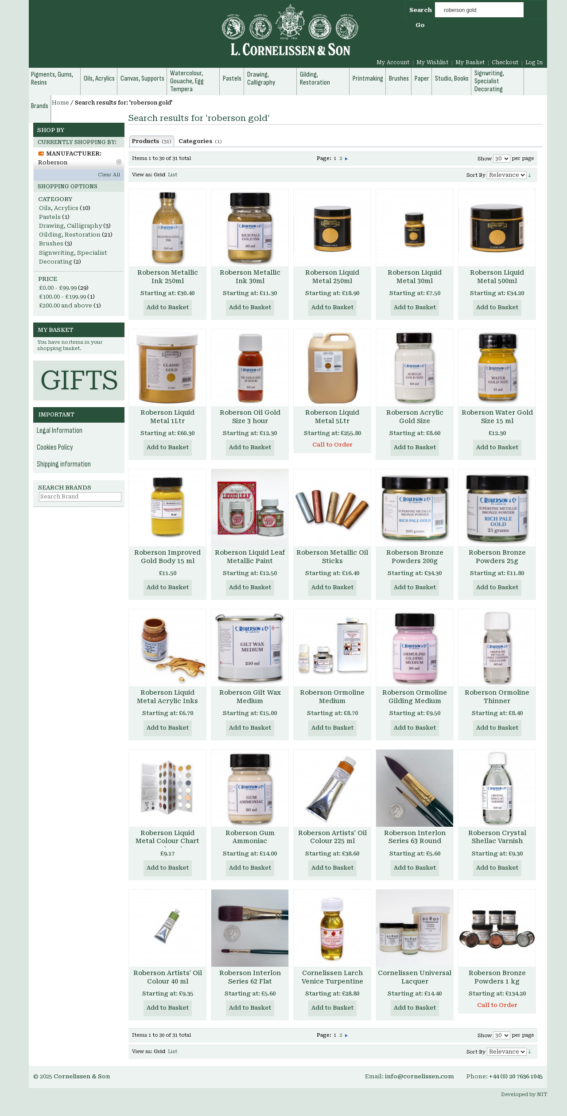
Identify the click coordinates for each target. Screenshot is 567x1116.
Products (151, 141)
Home (60, 103)
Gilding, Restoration (70, 234)
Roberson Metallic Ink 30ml (250, 276)
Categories (200, 141)
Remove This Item (119, 161)
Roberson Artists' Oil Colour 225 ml (332, 837)
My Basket (470, 62)
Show (485, 159)
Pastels (50, 217)
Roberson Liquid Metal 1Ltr (167, 416)
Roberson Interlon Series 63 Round (415, 837)
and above (65, 305)
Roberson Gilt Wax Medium (250, 696)
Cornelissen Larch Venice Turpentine (332, 977)
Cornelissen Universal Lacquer (414, 977)
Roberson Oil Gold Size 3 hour (250, 416)
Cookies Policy (55, 447)
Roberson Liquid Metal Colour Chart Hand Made (167, 841)
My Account (393, 62)
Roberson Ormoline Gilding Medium (414, 696)
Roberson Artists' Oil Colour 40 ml (167, 977)
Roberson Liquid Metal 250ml (332, 276)
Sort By (475, 175)
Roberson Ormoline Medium (332, 696)
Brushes (51, 243)
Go (420, 25)
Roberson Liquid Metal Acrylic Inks (167, 696)
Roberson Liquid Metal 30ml (415, 276)
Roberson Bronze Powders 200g (414, 556)
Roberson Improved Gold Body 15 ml (167, 556)
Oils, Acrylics (58, 208)
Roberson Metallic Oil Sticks (332, 556)
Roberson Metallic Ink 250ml (167, 276)
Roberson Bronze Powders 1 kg (497, 977)
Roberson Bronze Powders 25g (497, 556)
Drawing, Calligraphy (70, 225)
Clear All (109, 175)
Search (420, 10)
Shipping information (64, 464)
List (172, 175)
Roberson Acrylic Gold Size (414, 416)
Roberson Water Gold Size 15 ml (497, 416)
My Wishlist (432, 62)
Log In (534, 62)
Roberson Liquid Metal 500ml (497, 276)
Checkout (505, 62)
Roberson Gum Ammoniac (250, 837)
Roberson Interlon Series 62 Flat (250, 977)
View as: (142, 175)
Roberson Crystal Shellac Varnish (497, 837)
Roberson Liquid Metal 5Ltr (332, 416)
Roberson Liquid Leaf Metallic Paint (250, 556)
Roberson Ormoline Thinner (497, 696)
